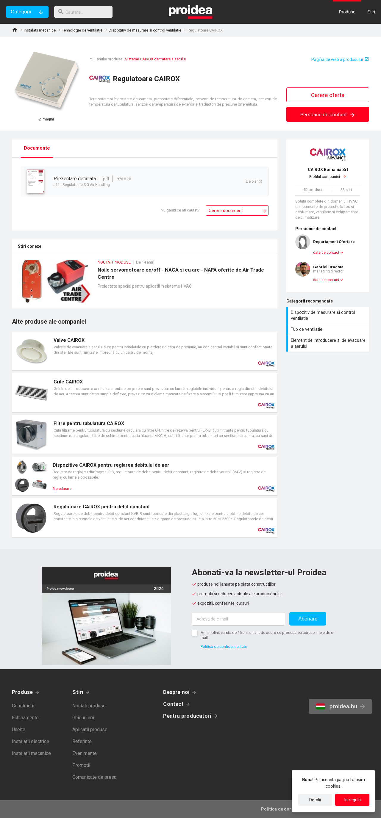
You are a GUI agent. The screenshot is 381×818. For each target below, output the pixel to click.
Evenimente (84, 753)
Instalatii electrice (30, 741)
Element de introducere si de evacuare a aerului (328, 343)
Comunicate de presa (94, 777)
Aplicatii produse (89, 729)
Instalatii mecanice (40, 30)
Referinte (82, 741)
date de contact (326, 252)
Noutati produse (89, 706)
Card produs (144, 351)
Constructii (23, 706)
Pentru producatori (187, 716)
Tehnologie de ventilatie (82, 30)
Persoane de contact (327, 114)
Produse (22, 692)
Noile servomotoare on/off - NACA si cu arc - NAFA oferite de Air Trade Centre (144, 284)
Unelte (18, 729)
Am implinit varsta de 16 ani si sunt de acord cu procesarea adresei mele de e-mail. (267, 635)
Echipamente (25, 717)
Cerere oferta (327, 95)
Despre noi (176, 692)
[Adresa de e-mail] (238, 619)
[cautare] (85, 12)
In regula (352, 800)
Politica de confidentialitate (224, 646)
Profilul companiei (327, 173)
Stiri (77, 692)
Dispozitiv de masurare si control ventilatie (145, 30)
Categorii (21, 12)
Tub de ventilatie (328, 329)
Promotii (81, 765)
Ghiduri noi (83, 717)
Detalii (315, 800)
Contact (173, 704)
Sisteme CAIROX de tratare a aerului (155, 59)
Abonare (307, 619)
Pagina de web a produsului (337, 59)
